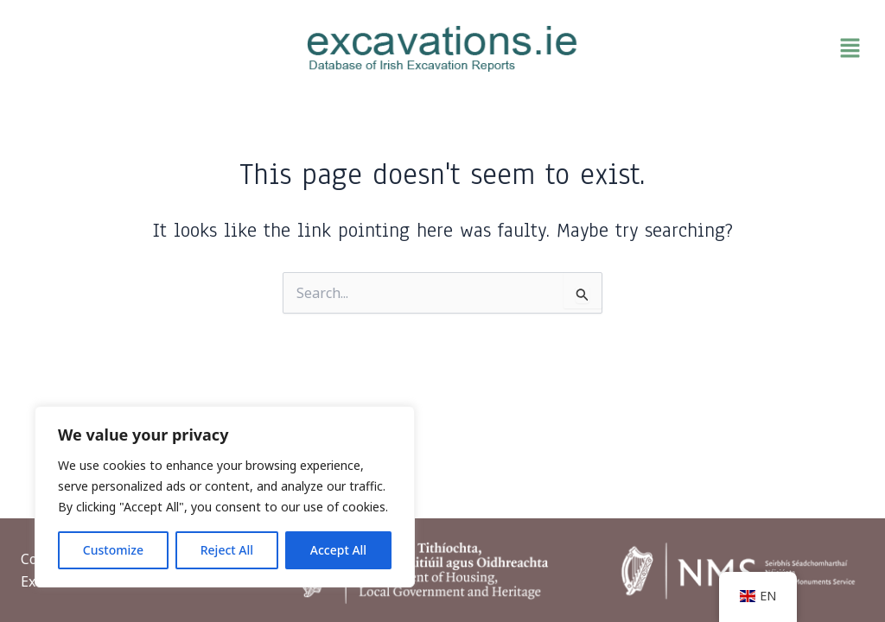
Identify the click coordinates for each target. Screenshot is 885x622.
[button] (731, 48)
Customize (113, 550)
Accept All (338, 550)
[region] (225, 496)
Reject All (227, 550)
